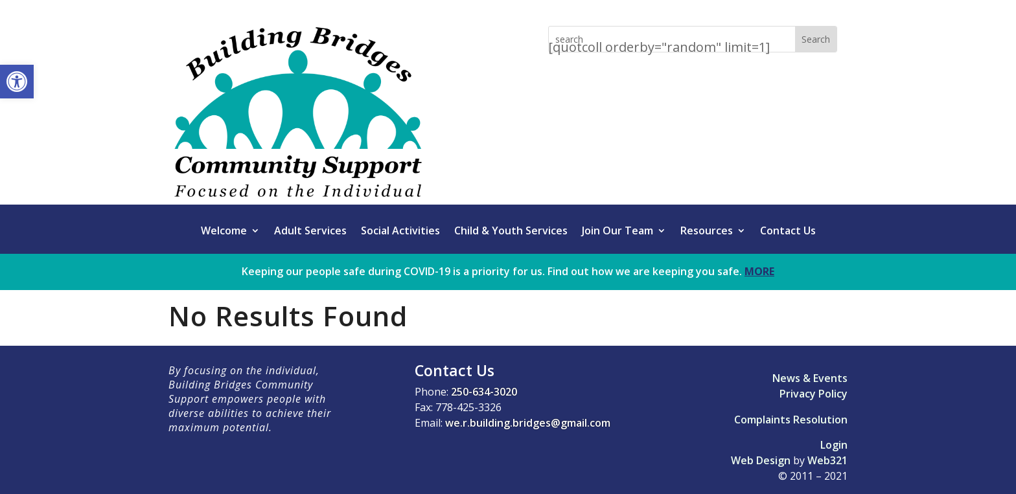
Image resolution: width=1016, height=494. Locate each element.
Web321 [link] (827, 460)
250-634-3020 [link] (484, 392)
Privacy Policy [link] (813, 394)
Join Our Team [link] (617, 232)
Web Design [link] (761, 460)
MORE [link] (759, 271)
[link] (17, 81)
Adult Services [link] (310, 232)
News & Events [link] (810, 378)
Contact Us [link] (788, 232)
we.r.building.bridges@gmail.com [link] (527, 423)
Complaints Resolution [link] (791, 419)
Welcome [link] (224, 232)
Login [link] (834, 445)
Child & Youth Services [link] (511, 232)
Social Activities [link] (400, 232)
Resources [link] (706, 232)
